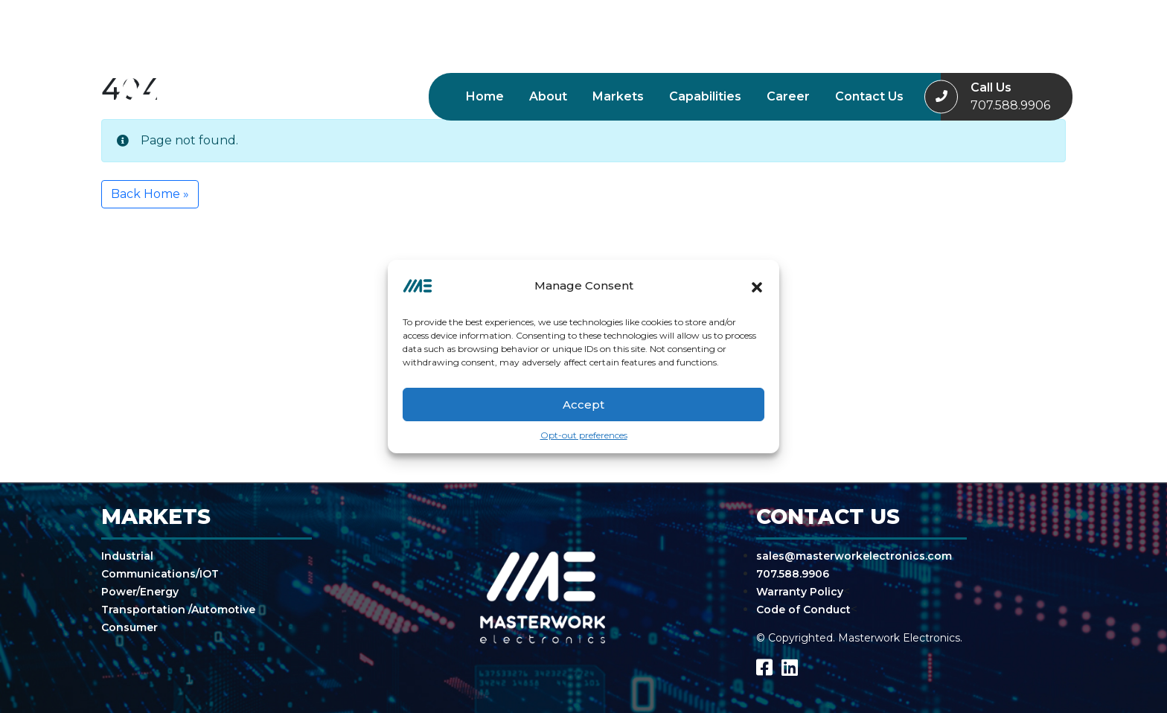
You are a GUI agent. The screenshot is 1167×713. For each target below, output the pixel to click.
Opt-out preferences (583, 435)
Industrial (127, 556)
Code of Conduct (803, 609)
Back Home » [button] (150, 194)
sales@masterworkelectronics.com (854, 556)
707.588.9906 (792, 574)
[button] (756, 285)
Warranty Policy (799, 591)
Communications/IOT (160, 574)
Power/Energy (140, 591)
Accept (583, 404)
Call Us (1010, 97)
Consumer (129, 627)
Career (788, 96)
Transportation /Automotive (178, 609)
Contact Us (869, 96)
